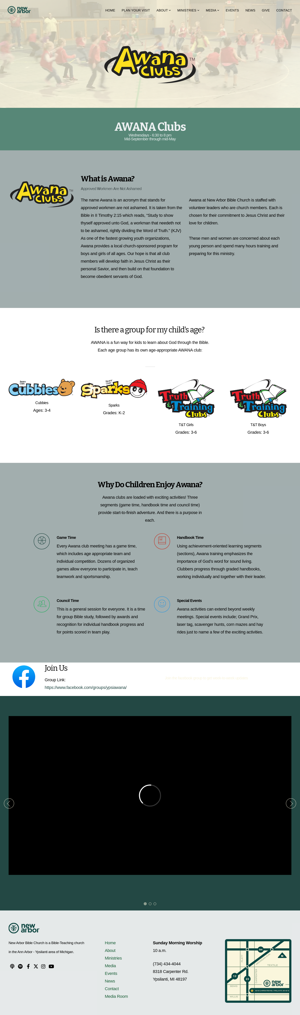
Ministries (188, 10)
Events (232, 10)
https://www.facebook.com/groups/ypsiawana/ (86, 687)
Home (110, 10)
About (164, 10)
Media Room (116, 996)
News (250, 10)
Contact (284, 10)
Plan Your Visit (136, 10)
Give (266, 10)
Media (212, 10)
